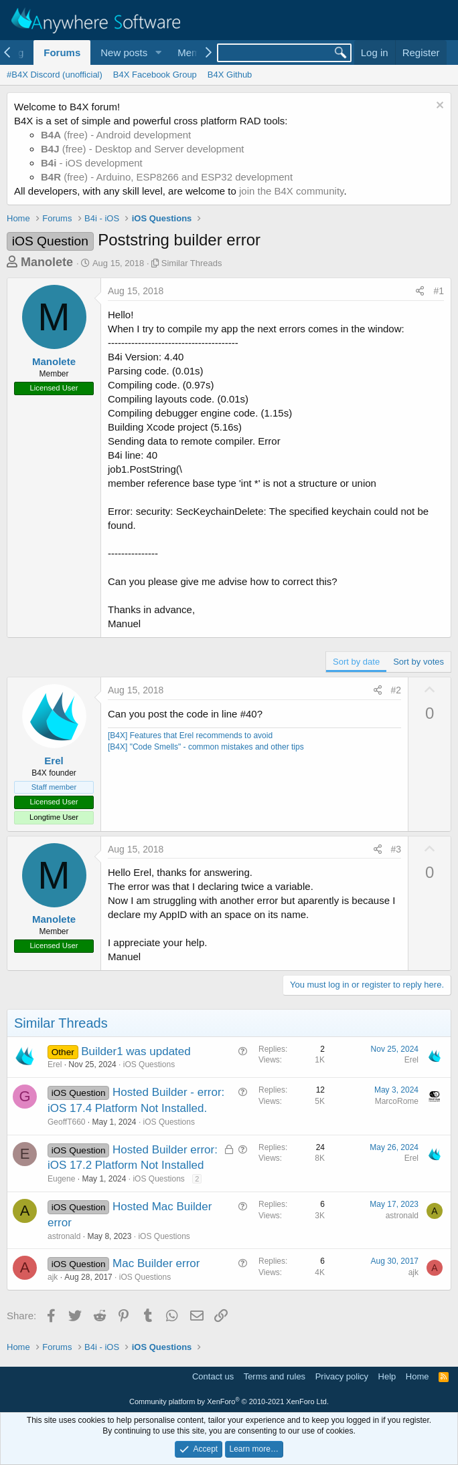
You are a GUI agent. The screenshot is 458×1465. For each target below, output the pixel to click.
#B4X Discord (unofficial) (54, 75)
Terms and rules (274, 1376)
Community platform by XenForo (229, 1401)
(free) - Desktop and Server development (142, 148)
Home (417, 1376)
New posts (123, 52)
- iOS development (92, 162)
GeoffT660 (66, 1122)
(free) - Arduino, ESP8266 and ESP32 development (167, 177)
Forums (62, 52)
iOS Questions (149, 1064)
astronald (64, 1236)
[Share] (420, 291)
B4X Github (230, 75)
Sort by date (356, 662)
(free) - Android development (116, 134)
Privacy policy (341, 1376)
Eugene (61, 1179)
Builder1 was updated (136, 1051)
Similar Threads (191, 263)
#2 (396, 690)
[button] (158, 52)
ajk (53, 1277)
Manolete (47, 262)
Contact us (213, 1376)
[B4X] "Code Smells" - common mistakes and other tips (206, 747)
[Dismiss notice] (438, 107)
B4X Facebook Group (155, 75)
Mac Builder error (156, 1263)
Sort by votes (418, 662)
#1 (438, 291)
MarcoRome (396, 1101)
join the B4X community (291, 191)
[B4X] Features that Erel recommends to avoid (190, 735)
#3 (396, 849)
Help (387, 1376)
